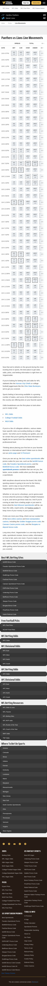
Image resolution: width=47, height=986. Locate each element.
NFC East (6, 650)
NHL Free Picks (7, 908)
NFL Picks (25, 8)
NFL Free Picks (8, 625)
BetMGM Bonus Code (10, 571)
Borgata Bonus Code (9, 605)
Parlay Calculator (29, 923)
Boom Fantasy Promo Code (33, 880)
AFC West (6, 688)
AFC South (6, 697)
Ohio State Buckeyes (32, 386)
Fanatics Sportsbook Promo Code (14, 566)
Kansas (5, 765)
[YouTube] (14, 844)
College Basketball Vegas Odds (12, 873)
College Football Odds (13, 418)
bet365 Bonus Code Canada (11, 963)
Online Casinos (29, 966)
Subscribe (36, 3)
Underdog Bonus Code (9, 945)
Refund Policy (28, 951)
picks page (13, 453)
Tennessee (6, 818)
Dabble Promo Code (30, 873)
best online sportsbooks (31, 458)
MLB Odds (9, 421)
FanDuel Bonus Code (9, 928)
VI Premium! (25, 453)
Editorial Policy (29, 962)
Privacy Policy (28, 944)
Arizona (5, 748)
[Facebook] (4, 844)
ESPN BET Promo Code (10, 941)
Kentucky (6, 770)
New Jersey (6, 796)
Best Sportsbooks (7, 917)
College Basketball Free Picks (11, 904)
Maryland (6, 783)
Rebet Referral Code (31, 887)
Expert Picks (6, 886)
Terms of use (28, 948)
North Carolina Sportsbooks (12, 805)
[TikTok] (20, 844)
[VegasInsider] (23, 840)
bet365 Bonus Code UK (9, 966)
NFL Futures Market (38, 8)
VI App (26, 919)
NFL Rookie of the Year (10, 725)
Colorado (6, 752)
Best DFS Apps (29, 855)
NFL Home (6, 8)
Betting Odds (6, 855)
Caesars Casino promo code (14, 524)
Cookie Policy (28, 959)
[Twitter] (9, 844)
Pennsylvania (7, 813)
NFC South (6, 664)
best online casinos (15, 519)
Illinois (5, 757)
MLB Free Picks (7, 897)
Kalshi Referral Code (9, 614)
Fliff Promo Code (29, 869)
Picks (10, 23)
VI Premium (28, 916)
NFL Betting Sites (8, 716)
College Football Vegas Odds (11, 869)
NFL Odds (15, 8)
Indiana (5, 761)
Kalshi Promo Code (30, 891)
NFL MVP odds (8, 720)
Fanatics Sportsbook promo (20, 464)
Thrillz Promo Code (30, 866)
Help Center (28, 941)
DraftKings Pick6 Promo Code (34, 906)
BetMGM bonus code (11, 467)
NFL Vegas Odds (7, 859)
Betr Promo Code (29, 877)
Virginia (5, 826)
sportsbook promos (11, 469)
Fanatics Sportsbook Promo (11, 921)
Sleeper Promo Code (9, 601)
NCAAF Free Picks (9, 629)
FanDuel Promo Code (10, 579)
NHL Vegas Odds (7, 877)
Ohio (4, 809)
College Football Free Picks (11, 901)
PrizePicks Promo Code (10, 610)
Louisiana (6, 774)
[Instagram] (25, 844)
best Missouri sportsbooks (24, 505)
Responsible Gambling (31, 930)
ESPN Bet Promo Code (10, 588)
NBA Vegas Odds (7, 862)
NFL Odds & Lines (9, 707)
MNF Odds (6, 733)
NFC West (6, 655)
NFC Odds (6, 640)
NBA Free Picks (7, 893)
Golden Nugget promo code (30, 521)
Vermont (5, 822)
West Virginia (7, 831)
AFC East (6, 684)
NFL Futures (7, 712)
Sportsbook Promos (30, 926)
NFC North (6, 659)
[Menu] (44, 3)
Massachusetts (8, 787)
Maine (5, 778)
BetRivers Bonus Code (9, 948)
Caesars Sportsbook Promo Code (14, 584)
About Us (27, 934)
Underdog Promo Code (10, 592)
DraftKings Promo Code (10, 575)
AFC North (6, 693)
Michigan (6, 792)
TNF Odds (6, 738)
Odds (3, 23)
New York (6, 800)
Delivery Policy (29, 955)
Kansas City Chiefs (23, 383)
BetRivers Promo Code (10, 597)
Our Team (27, 937)
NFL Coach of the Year (10, 729)
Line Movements (20, 23)
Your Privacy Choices (8, 973)
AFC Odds (6, 674)
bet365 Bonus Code (9, 562)
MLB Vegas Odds (7, 866)
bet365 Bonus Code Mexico (11, 970)
